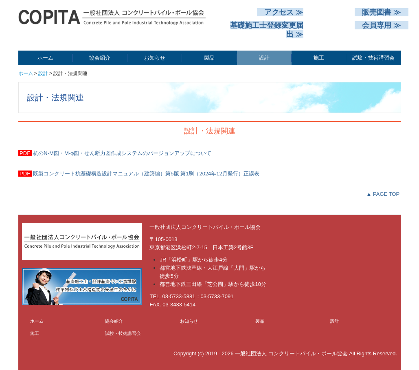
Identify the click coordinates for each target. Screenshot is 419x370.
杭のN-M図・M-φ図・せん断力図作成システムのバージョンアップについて (122, 153)
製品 (209, 58)
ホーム (45, 58)
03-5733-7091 (217, 296)
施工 (319, 58)
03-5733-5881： (181, 296)
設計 (264, 58)
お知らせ (154, 58)
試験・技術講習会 (373, 58)
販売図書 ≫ (381, 12)
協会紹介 (99, 58)
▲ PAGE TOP (383, 194)
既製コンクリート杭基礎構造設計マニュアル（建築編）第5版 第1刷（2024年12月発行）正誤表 (145, 174)
